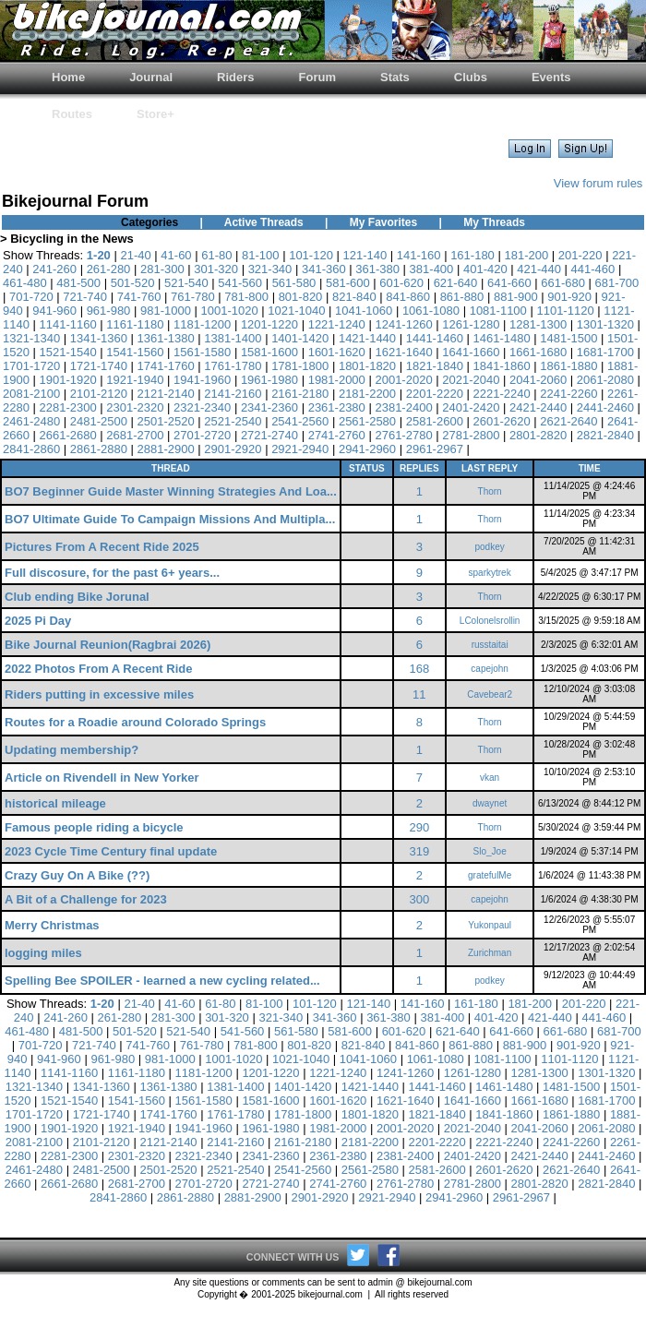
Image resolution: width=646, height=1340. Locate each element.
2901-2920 (232, 449)
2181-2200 (367, 394)
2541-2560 (300, 421)
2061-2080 (605, 380)
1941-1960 (202, 380)
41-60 (176, 255)
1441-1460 (434, 338)
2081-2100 (31, 394)
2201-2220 (434, 394)
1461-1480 (501, 338)
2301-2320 (134, 407)
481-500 (78, 283)
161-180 (472, 255)
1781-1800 (300, 366)
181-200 (526, 255)
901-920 (569, 297)
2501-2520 (166, 421)
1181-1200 (202, 324)
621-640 (456, 283)
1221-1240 (336, 324)
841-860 (408, 297)
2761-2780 (403, 435)
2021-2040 (470, 380)
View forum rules (598, 183)
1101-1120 (564, 310)
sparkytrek (490, 573)
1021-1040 (296, 310)
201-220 (580, 255)
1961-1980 (269, 380)
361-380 (377, 269)
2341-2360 (269, 407)
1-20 (99, 255)
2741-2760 (336, 435)
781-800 (246, 297)
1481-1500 (568, 338)
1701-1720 (31, 366)
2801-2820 (538, 435)
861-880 (462, 297)
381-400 (432, 269)
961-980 (109, 310)
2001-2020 (403, 380)
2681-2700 (134, 435)
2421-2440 (538, 407)
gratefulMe (489, 875)
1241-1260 (403, 324)
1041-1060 (363, 310)
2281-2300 (68, 407)
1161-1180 (134, 324)
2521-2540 (232, 421)
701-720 (31, 297)
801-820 (301, 297)
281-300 (162, 269)
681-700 (617, 283)
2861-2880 (98, 449)
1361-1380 (166, 338)
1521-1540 (68, 352)
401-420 (485, 269)
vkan (489, 777)
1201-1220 (269, 324)
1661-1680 (538, 352)
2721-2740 (269, 435)
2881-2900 (166, 449)
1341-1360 (98, 338)
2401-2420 (470, 407)
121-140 (364, 255)
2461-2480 (31, 421)
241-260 (54, 269)
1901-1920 (68, 380)
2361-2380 (336, 407)
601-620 (401, 283)
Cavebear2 (489, 694)
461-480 (25, 283)
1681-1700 (605, 352)
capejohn (489, 669)
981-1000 (165, 310)
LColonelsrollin (490, 621)
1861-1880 (568, 366)
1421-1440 (367, 338)
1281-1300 (538, 324)
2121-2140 (166, 394)
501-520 (133, 283)
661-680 (563, 283)
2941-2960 (367, 449)
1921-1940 (134, 380)
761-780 (193, 297)
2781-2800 (470, 435)
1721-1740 (98, 366)
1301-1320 (605, 324)
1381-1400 (232, 338)
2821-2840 (605, 435)
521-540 (186, 283)
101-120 (311, 255)
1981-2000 (336, 380)
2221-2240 (501, 394)
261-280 (109, 269)
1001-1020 (229, 310)
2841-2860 (31, 449)
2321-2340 (202, 407)
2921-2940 (300, 449)
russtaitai (490, 645)
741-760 (139, 297)
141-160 (419, 255)
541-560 (240, 283)
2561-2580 (367, 421)
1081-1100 (498, 310)
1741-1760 (166, 366)
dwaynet (490, 803)
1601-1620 (336, 352)
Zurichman (489, 953)
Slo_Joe (490, 851)
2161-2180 (300, 394)
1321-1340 (31, 338)
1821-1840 (434, 366)
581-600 (348, 283)
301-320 (216, 269)
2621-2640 (568, 421)
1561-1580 (202, 352)
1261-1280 (470, 324)
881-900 (516, 297)
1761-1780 (232, 366)
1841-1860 (501, 366)
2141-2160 (232, 394)
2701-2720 (202, 435)
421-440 (539, 269)
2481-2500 (98, 421)
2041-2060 (538, 380)
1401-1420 (300, 338)
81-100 (260, 255)
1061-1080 (431, 310)
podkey (490, 547)
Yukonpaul (489, 925)
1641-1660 (470, 352)
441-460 (593, 269)
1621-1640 (403, 352)
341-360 (324, 269)
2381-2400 (403, 407)
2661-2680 (68, 435)
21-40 (135, 255)
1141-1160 (68, 324)
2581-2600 (434, 421)
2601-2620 (501, 421)
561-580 (294, 283)
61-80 (216, 255)
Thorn (490, 491)
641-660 (509, 283)
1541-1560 (134, 352)
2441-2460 (605, 407)
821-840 (354, 297)
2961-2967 (434, 449)
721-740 (85, 297)
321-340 (270, 269)
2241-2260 (568, 394)
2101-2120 (98, 394)
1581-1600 (269, 352)
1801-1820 (367, 366)
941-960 (54, 310)
